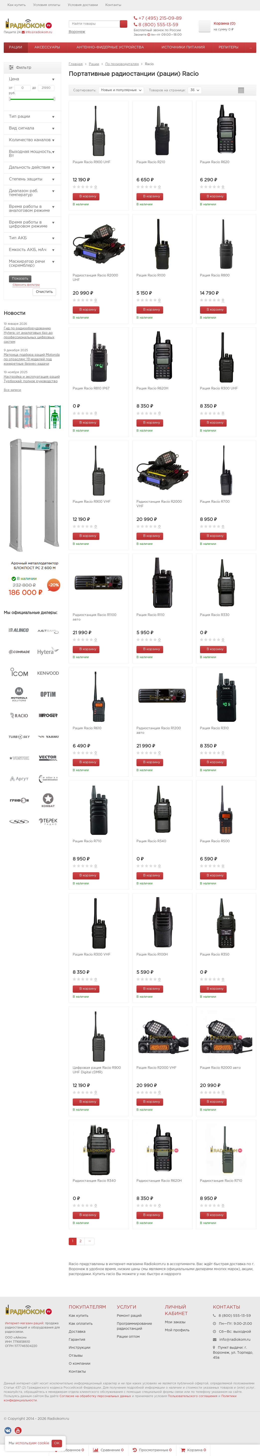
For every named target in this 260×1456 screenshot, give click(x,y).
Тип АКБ (32, 238)
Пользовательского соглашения (192, 1396)
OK (57, 1443)
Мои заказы (175, 1322)
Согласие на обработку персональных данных (95, 1396)
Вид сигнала (32, 128)
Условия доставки (83, 5)
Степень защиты (32, 179)
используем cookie (32, 1443)
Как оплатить (81, 1323)
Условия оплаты (46, 5)
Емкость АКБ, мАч (32, 250)
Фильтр (20, 67)
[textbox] (98, 24)
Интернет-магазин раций (24, 1323)
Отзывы (76, 1355)
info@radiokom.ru (39, 32)
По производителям (122, 64)
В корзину (85, 196)
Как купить (16, 5)
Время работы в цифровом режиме (32, 224)
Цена (32, 79)
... (251, 47)
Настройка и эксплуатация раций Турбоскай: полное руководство (32, 379)
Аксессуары (47, 47)
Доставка (77, 1331)
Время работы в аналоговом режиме (32, 209)
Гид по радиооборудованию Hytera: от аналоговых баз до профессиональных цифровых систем (29, 335)
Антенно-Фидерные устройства (110, 47)
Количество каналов (32, 140)
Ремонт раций (129, 1315)
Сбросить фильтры (26, 285)
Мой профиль (177, 1330)
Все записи (12, 390)
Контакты (113, 5)
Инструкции (79, 1347)
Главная (76, 64)
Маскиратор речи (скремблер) (32, 263)
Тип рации (32, 117)
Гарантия (77, 1339)
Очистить (44, 291)
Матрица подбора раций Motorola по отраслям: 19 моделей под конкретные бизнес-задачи (32, 359)
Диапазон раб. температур (32, 193)
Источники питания (183, 47)
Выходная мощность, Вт (32, 154)
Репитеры (229, 47)
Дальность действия (32, 168)
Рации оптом (128, 1336)
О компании (79, 1363)
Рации (15, 47)
